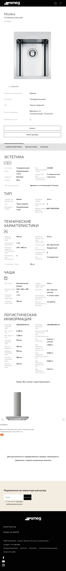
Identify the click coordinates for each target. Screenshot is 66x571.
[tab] (14, 147)
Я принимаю (14, 502)
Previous (2, 419)
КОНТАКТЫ (9, 527)
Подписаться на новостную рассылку (25, 490)
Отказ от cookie (9, 552)
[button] (33, 171)
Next (63, 419)
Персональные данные (48, 548)
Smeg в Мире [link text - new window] (11, 532)
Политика (33, 548)
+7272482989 (15, 544)
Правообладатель (10, 548)
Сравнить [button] (15, 86)
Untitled (23, 548)
